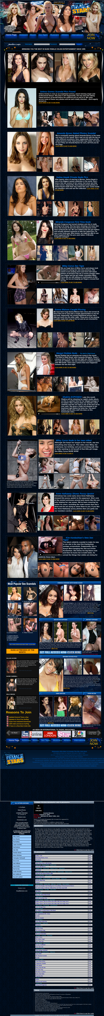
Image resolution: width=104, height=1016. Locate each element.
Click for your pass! (21, 885)
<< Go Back (21, 807)
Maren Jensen (39, 905)
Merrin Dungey (39, 861)
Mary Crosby (53, 871)
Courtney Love (39, 871)
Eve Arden (59, 884)
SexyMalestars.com (21, 891)
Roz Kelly (46, 899)
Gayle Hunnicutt (53, 905)
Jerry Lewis (16, 860)
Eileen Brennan (39, 926)
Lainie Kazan (62, 868)
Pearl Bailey (49, 935)
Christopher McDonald (19, 858)
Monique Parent (45, 865)
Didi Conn (53, 884)
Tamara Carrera (68, 871)
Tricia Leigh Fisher (40, 875)
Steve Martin (16, 839)
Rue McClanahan (39, 889)
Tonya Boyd (52, 899)
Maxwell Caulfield (17, 877)
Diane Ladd (38, 865)
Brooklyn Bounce (39, 899)
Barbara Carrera (54, 868)
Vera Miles (46, 889)
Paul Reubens (16, 847)
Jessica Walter (46, 871)
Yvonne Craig (39, 983)
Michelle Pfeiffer (39, 884)
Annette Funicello (47, 878)
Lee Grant (44, 935)
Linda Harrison (46, 943)
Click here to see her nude (84, 850)
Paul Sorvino (16, 869)
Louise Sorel (45, 923)
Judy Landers (53, 889)
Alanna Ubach (46, 868)
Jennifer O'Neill (39, 908)
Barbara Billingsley (56, 878)
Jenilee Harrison (39, 896)
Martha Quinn (61, 871)
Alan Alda (15, 850)
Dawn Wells (38, 952)
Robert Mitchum (17, 855)
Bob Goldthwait (17, 874)
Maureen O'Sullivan (40, 948)
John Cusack (16, 836)
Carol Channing (39, 912)
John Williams (16, 863)
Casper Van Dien (17, 844)
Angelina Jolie (39, 868)
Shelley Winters (39, 919)
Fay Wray (38, 977)
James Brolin (16, 866)
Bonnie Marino (39, 893)
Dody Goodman (48, 875)
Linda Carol (63, 878)
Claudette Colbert (39, 959)
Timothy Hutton (17, 852)
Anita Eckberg (39, 943)
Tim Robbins (16, 842)
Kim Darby (38, 932)
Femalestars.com (22, 820)
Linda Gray (52, 952)
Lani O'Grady (46, 905)
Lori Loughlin (39, 878)
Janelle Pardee (53, 865)
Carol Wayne (38, 923)
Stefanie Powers (45, 952)
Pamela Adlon (47, 884)
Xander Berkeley (17, 871)
